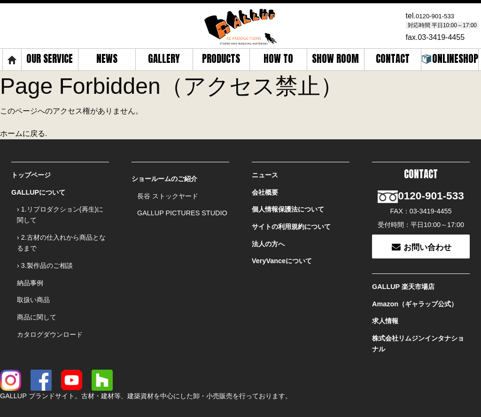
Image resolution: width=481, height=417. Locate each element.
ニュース (265, 173)
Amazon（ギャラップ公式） (415, 285)
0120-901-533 (439, 15)
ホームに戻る (22, 132)
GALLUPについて (38, 188)
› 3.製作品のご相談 (45, 254)
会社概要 (265, 188)
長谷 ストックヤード (167, 192)
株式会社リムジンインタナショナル (418, 320)
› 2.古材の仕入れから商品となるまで (61, 233)
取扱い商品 (33, 283)
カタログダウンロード (50, 312)
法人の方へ (268, 231)
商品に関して (36, 297)
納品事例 (30, 268)
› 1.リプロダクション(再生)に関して (60, 208)
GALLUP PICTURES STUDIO (182, 206)
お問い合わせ (421, 232)
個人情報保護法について (288, 202)
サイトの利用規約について (291, 217)
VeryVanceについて (282, 246)
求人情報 (385, 300)
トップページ (31, 173)
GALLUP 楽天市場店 (403, 271)
